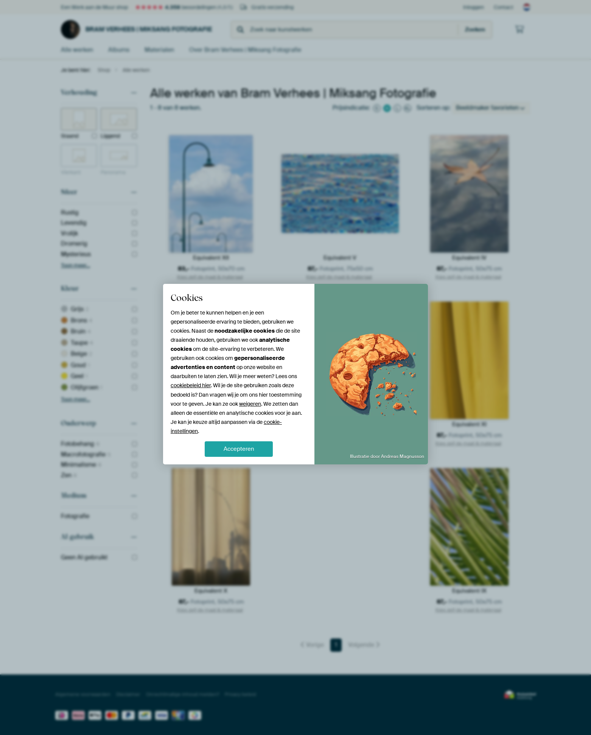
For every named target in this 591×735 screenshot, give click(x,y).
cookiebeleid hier (191, 385)
